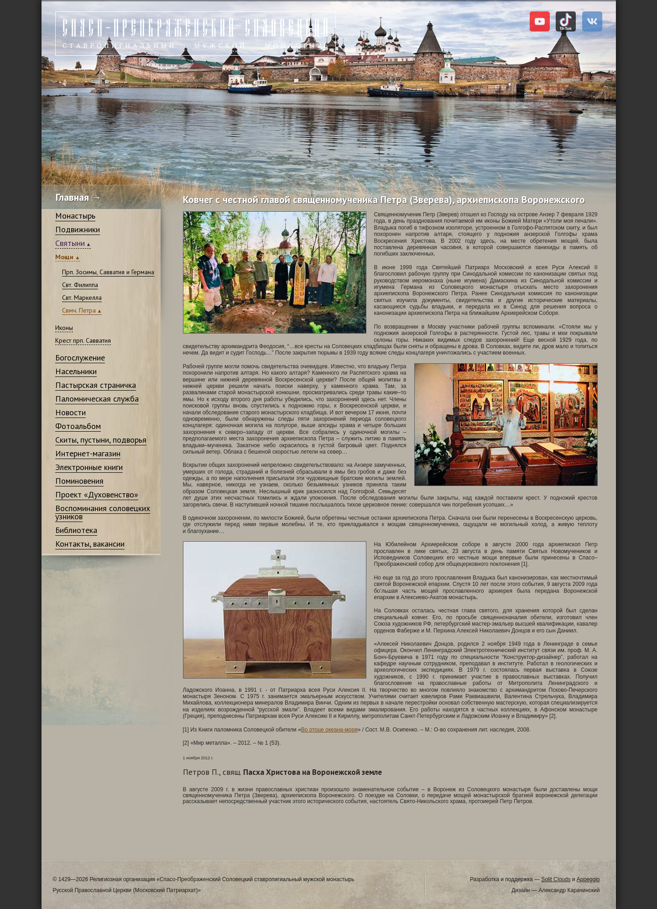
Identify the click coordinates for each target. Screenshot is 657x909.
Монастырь (75, 215)
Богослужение (80, 357)
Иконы (64, 328)
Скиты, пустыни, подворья (100, 439)
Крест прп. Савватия (83, 340)
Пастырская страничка (95, 385)
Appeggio (588, 879)
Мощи (65, 257)
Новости (70, 412)
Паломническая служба (97, 398)
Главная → (79, 197)
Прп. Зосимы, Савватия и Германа (108, 272)
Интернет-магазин (87, 453)
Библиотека (76, 530)
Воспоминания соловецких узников (102, 512)
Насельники (76, 371)
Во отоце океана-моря (329, 729)
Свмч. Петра (79, 310)
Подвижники (77, 229)
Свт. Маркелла (82, 297)
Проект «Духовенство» (96, 494)
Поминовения (79, 480)
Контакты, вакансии (90, 543)
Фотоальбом (78, 426)
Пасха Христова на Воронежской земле (282, 772)
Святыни (70, 243)
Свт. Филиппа (80, 285)
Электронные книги (89, 467)
